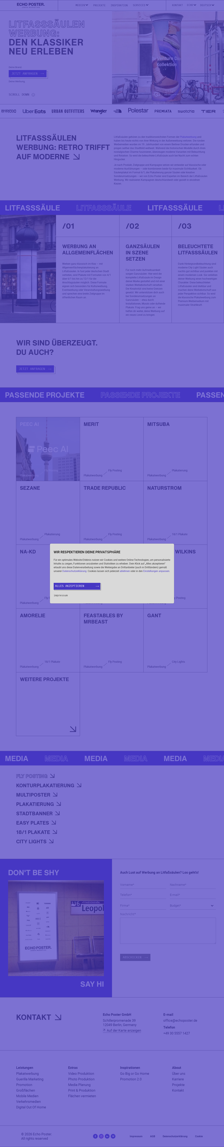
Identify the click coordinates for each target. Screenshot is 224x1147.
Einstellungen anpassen (156, 571)
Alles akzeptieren (77, 586)
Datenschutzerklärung (74, 571)
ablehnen (125, 571)
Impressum (61, 595)
